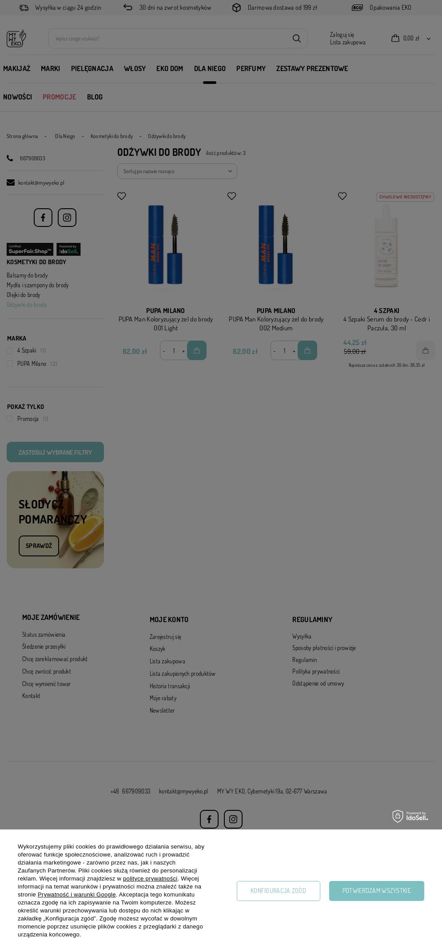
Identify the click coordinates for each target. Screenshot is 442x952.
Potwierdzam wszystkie (376, 890)
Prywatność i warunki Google (77, 894)
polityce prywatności (150, 878)
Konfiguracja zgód (278, 890)
